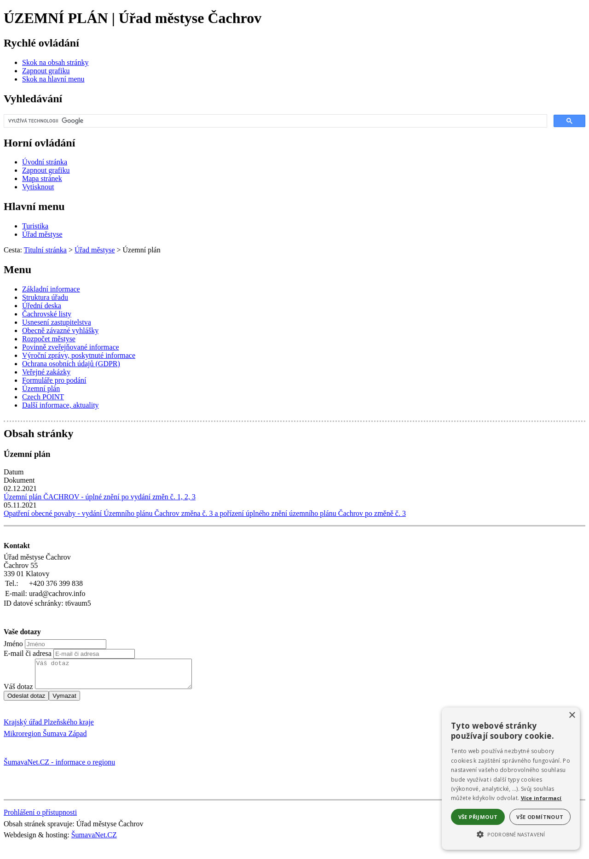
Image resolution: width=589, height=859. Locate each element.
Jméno (13, 644)
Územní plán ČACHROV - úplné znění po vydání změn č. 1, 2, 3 (100, 497)
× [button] (571, 715)
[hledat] (274, 121)
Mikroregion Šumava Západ (45, 739)
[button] (511, 834)
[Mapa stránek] (42, 178)
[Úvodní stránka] (44, 162)
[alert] (511, 778)
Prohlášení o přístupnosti (40, 818)
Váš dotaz (18, 692)
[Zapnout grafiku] (46, 71)
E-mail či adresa (28, 653)
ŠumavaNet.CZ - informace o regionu (59, 767)
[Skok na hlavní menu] (53, 79)
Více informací (541, 798)
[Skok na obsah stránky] (55, 62)
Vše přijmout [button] (478, 816)
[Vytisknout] (38, 187)
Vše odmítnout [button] (539, 816)
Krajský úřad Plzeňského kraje (49, 727)
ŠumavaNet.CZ (94, 840)
